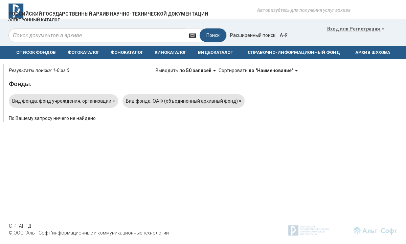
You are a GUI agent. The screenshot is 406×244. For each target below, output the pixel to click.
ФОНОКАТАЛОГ (127, 52)
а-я (284, 35)
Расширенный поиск (252, 35)
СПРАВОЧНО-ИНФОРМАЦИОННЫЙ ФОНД (294, 52)
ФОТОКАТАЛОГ (83, 52)
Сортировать (258, 70)
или (355, 29)
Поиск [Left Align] (213, 35)
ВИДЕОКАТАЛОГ (215, 52)
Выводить (186, 70)
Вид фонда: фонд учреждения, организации (63, 101)
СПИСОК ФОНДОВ (36, 52)
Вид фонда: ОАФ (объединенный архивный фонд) (183, 101)
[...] (97, 35)
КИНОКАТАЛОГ (170, 52)
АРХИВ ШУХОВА (372, 52)
